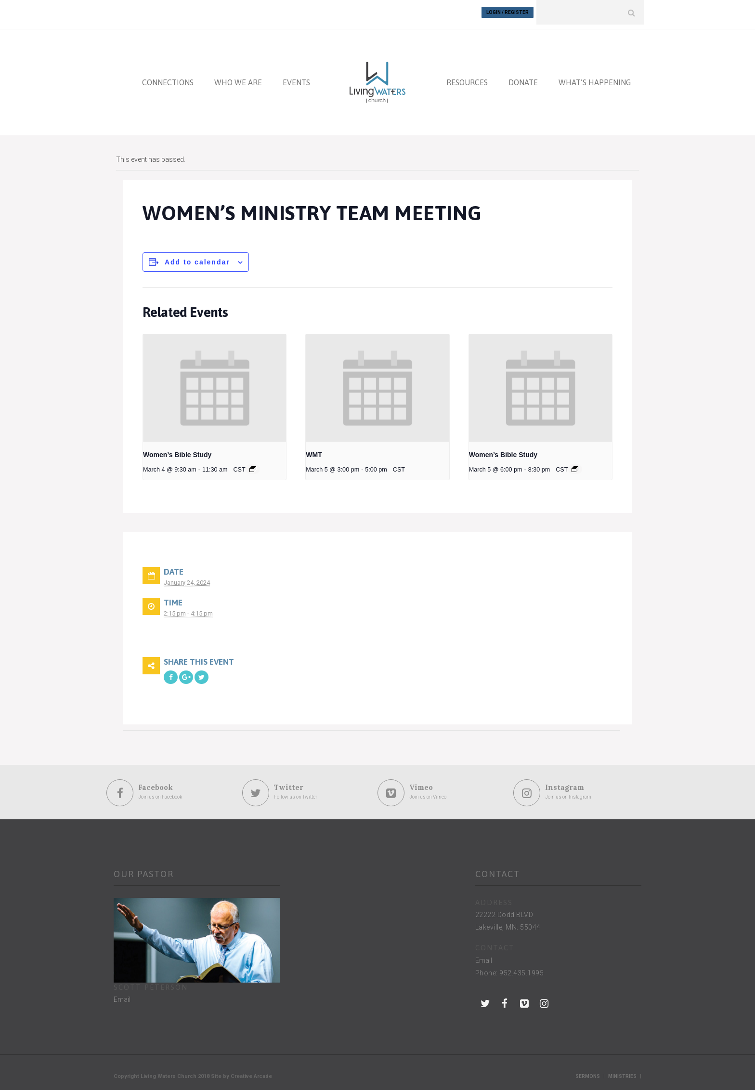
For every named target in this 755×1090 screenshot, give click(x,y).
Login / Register (507, 12)
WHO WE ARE (238, 78)
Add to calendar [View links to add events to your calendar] (197, 258)
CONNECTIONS (168, 78)
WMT (314, 450)
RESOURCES (467, 78)
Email (122, 995)
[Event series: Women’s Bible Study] (252, 465)
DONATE (523, 78)
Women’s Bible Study (177, 450)
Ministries (622, 1072)
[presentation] (214, 383)
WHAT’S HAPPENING (595, 78)
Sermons (587, 1072)
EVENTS (296, 78)
